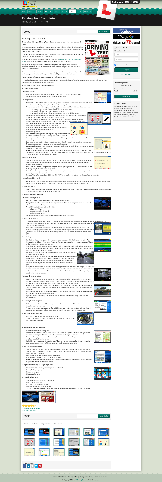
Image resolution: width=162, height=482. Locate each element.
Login (126, 70)
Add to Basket (103, 31)
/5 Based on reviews (31, 408)
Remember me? (120, 65)
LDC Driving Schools (80, 480)
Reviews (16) (58, 424)
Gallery (26, 424)
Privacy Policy (72, 477)
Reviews (64, 11)
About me (31, 11)
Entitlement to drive (101, 477)
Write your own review (29, 410)
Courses (48, 11)
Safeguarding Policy (86, 477)
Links (80, 11)
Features (35, 424)
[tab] (26, 424)
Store (72, 11)
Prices (57, 11)
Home (24, 11)
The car (40, 11)
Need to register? (126, 75)
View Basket (126, 96)
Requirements (45, 424)
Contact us (87, 11)
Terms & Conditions (59, 477)
